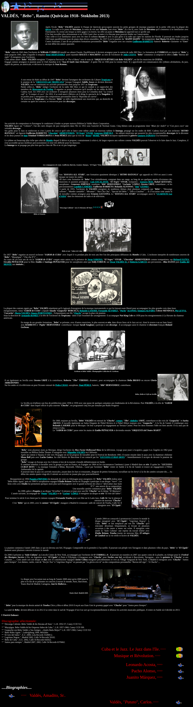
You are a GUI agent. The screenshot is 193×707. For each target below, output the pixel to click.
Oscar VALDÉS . (119, 262)
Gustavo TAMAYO (146, 135)
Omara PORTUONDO (41, 313)
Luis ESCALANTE (99, 182)
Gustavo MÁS (146, 182)
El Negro (81, 133)
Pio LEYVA (180, 311)
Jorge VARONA (95, 259)
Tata (137, 186)
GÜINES (144, 186)
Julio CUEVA (129, 54)
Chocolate (53, 133)
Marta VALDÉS (22, 313)
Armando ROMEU (30, 315)
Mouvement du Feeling (42, 89)
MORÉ (96, 135)
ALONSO (131, 311)
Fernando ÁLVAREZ (108, 311)
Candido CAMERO (83, 186)
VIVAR (89, 133)
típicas (48, 29)
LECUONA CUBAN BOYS (112, 457)
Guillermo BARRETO (143, 41)
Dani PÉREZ (85, 385)
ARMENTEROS (67, 133)
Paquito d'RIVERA (38, 479)
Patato (44, 493)
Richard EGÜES (181, 259)
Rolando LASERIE (88, 311)
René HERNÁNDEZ (55, 54)
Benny (88, 135)
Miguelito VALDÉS (76, 452)
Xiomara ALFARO (146, 311)
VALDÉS (52, 493)
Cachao (66, 493)
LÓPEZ (74, 493)
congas (119, 420)
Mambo (49, 140)
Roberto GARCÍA (138, 262)
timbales (134, 420)
